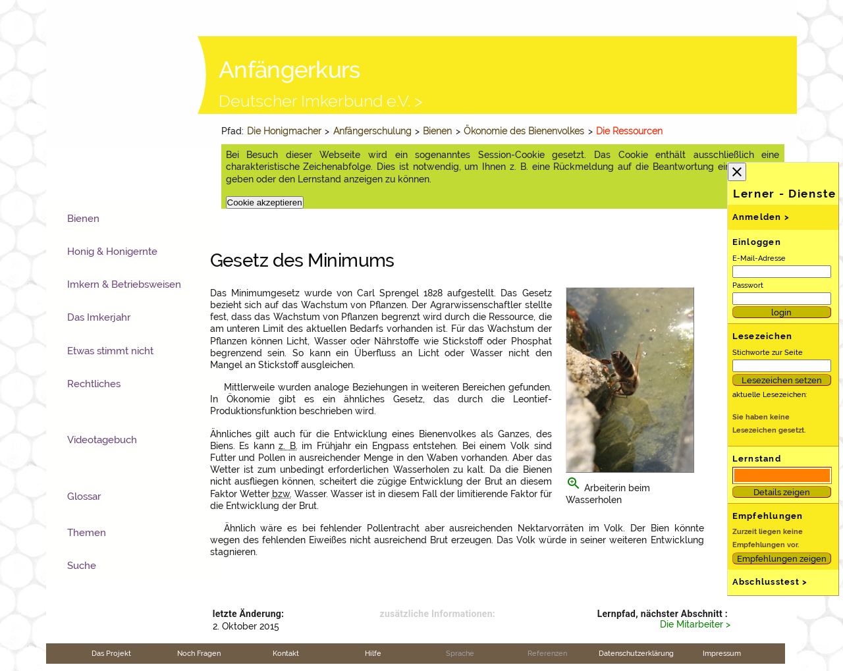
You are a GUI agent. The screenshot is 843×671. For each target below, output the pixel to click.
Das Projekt (111, 653)
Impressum (722, 653)
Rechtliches (94, 384)
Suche (81, 566)
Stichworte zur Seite (767, 352)
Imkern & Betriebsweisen (124, 284)
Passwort (747, 285)
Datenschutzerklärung (636, 653)
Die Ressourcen (629, 131)
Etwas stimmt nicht (110, 351)
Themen (86, 533)
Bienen (437, 131)
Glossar (84, 496)
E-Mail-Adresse (759, 258)
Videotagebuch (102, 440)
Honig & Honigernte (112, 251)
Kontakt (286, 653)
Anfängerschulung (372, 131)
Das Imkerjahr (98, 317)
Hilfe (373, 653)
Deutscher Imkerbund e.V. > (321, 101)
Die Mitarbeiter (691, 624)
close (737, 172)
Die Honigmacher (284, 131)
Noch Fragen (199, 653)
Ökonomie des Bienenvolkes (524, 131)
